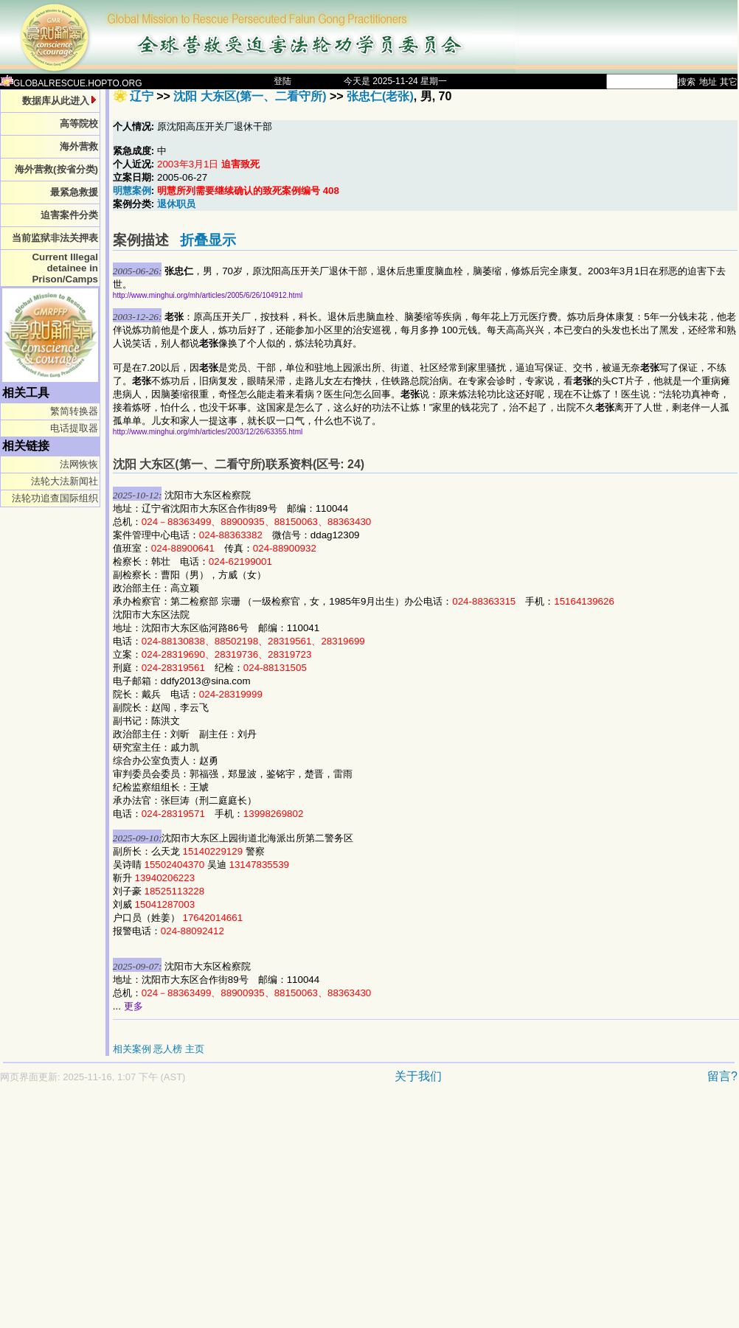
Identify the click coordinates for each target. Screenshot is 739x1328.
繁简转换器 (74, 411)
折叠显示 (208, 240)
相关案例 (132, 1048)
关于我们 (418, 1076)
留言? (722, 1076)
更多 (133, 1006)
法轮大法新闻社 (64, 481)
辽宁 (141, 96)
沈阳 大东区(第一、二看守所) (249, 96)
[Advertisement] (287, 1213)
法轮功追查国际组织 (55, 498)
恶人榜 (167, 1048)
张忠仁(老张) (380, 96)
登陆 (282, 81)
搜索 (686, 82)
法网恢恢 (79, 464)
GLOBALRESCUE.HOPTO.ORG (71, 83)
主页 (194, 1048)
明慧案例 (132, 190)
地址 (708, 82)
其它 (729, 82)
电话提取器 (74, 428)
